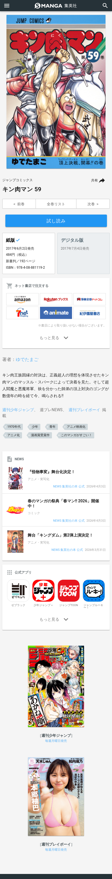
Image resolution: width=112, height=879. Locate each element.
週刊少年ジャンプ (18, 410)
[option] (56, 91)
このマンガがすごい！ (76, 435)
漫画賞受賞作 (40, 435)
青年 (52, 427)
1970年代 (14, 427)
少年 (35, 427)
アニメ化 (13, 435)
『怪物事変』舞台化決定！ (51, 472)
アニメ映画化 (76, 427)
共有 (94, 180)
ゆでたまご (27, 359)
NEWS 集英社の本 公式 (68, 486)
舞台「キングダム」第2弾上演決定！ (60, 535)
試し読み (56, 221)
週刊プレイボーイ (84, 410)
